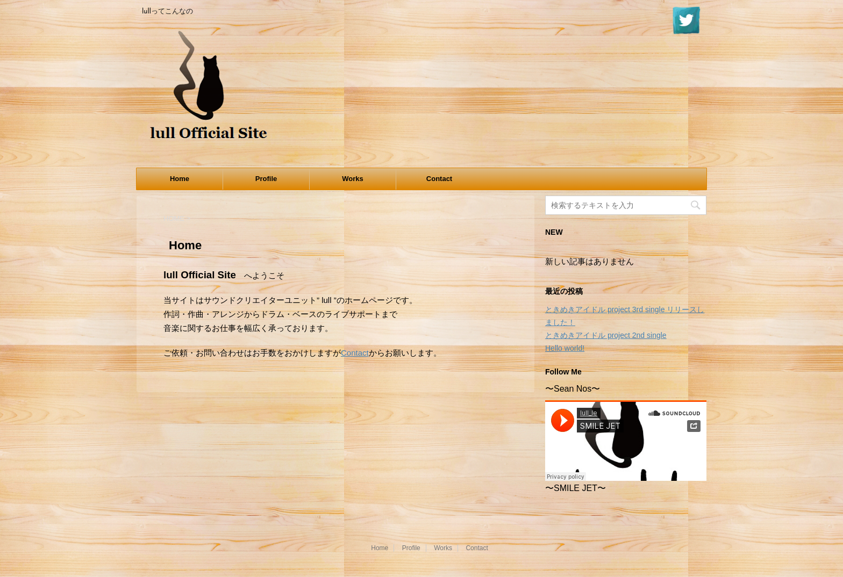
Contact (439, 179)
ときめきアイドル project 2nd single (606, 335)
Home (179, 179)
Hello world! (564, 348)
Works (352, 179)
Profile (266, 179)
